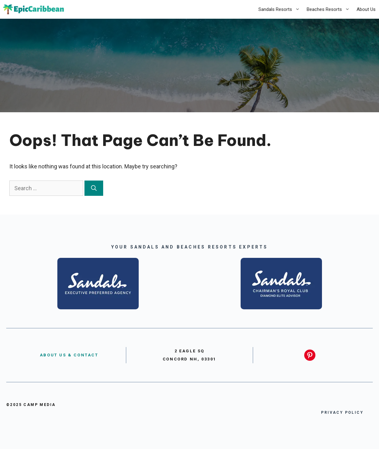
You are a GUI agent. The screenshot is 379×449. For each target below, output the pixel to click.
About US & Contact (69, 355)
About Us (366, 9)
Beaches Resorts (330, 9)
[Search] (93, 188)
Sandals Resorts (280, 9)
